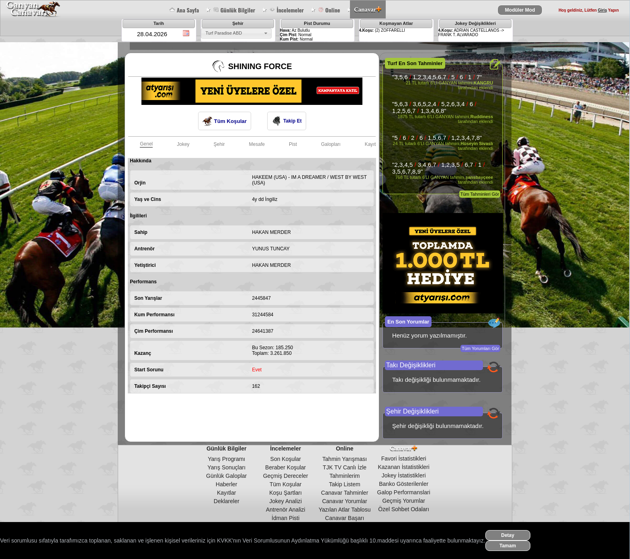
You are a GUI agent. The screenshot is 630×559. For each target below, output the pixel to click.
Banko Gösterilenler (403, 484)
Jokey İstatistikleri (404, 475)
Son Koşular (285, 459)
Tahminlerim (344, 476)
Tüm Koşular (224, 121)
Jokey (183, 144)
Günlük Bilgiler (234, 10)
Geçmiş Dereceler (285, 476)
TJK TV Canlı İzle (344, 467)
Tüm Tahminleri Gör (479, 194)
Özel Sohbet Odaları (403, 509)
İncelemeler (286, 10)
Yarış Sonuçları (226, 467)
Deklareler (226, 501)
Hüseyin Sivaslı (476, 143)
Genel (146, 144)
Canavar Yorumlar (344, 501)
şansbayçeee (479, 177)
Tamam (507, 546)
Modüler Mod (520, 10)
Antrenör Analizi (285, 509)
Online (329, 10)
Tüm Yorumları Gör (480, 348)
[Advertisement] (274, 419)
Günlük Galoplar (226, 476)
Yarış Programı (226, 459)
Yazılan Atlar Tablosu (344, 509)
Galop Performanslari (403, 492)
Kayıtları (373, 144)
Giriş (602, 10)
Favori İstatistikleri (403, 458)
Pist (293, 144)
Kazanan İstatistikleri (404, 467)
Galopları (331, 144)
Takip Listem (344, 484)
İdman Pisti (285, 518)
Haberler (226, 484)
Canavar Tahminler (344, 492)
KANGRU (483, 82)
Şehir (219, 144)
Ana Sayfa (184, 10)
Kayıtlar (226, 492)
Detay (507, 535)
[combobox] (236, 33)
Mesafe (257, 144)
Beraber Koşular (285, 467)
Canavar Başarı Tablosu (344, 521)
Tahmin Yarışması (344, 459)
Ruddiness (481, 116)
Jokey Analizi (285, 501)
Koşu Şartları (285, 492)
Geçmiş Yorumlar (403, 501)
